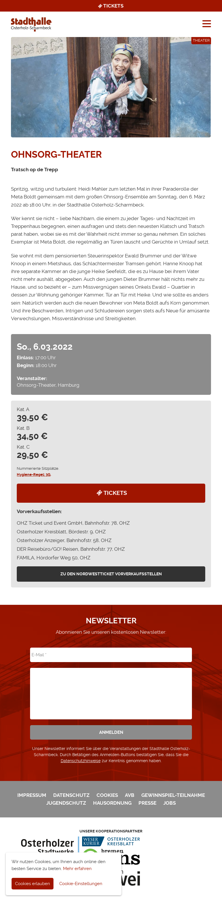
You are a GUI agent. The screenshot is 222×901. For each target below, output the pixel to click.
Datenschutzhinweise (81, 760)
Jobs (169, 803)
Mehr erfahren (77, 868)
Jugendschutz (66, 803)
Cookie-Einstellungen (80, 883)
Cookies (107, 795)
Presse (147, 803)
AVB (129, 795)
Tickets (110, 6)
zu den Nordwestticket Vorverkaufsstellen (111, 574)
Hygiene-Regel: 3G (33, 474)
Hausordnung (112, 803)
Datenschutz (71, 795)
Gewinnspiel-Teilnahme (173, 795)
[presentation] (111, 689)
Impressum (31, 795)
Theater (201, 40)
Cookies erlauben (32, 883)
